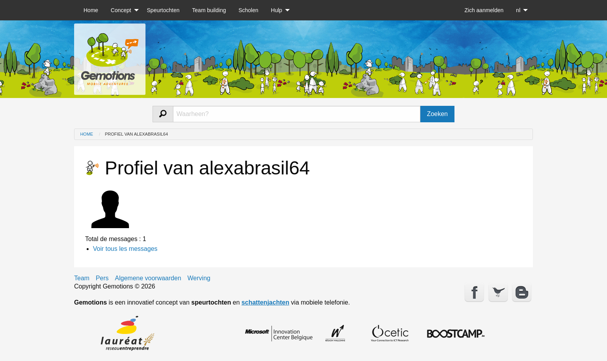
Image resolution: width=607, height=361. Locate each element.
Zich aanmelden (483, 10)
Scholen (248, 10)
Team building (209, 10)
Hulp (276, 10)
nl (518, 10)
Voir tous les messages (125, 248)
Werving (198, 278)
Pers (102, 278)
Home (91, 10)
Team (81, 278)
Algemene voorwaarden (148, 278)
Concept (121, 10)
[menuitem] (90, 10)
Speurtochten (163, 10)
